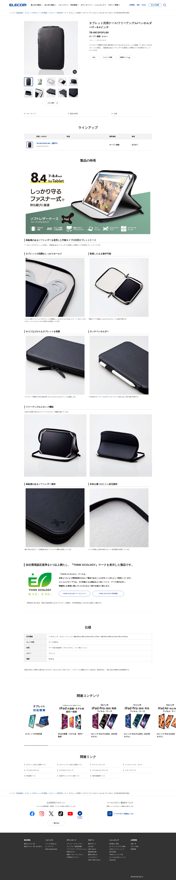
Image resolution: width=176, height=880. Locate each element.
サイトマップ (40, 875)
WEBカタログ (71, 852)
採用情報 (133, 849)
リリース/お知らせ (50, 844)
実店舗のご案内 (114, 844)
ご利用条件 (48, 875)
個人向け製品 (36, 5)
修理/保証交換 (92, 852)
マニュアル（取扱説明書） (75, 846)
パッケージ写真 (107, 57)
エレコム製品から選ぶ (52, 860)
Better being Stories (51, 849)
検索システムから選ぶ (52, 863)
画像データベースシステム (75, 854)
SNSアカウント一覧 (29, 875)
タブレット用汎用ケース (58, 13)
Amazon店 (112, 860)
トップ (11, 13)
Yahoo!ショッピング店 (116, 854)
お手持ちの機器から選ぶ (52, 857)
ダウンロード (86, 5)
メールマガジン (92, 857)
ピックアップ (49, 846)
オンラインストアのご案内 (117, 846)
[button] (49, 840)
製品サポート (92, 844)
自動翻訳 (95, 875)
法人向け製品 (49, 5)
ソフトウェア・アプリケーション (77, 849)
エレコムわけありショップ (117, 857)
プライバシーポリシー (59, 875)
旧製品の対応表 (50, 865)
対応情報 (73, 5)
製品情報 (19, 13)
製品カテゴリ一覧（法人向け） (33, 846)
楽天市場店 (112, 852)
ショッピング (99, 5)
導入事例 (26, 857)
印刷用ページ (125, 57)
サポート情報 (113, 5)
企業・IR (133, 844)
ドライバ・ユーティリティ (75, 844)
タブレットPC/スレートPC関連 (36, 13)
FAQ (93, 57)
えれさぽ (90, 846)
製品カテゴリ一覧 (29, 844)
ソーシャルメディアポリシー (74, 875)
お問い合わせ (92, 849)
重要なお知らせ (92, 854)
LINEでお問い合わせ (94, 860)
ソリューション (28, 854)
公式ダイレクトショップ (116, 849)
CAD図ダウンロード (73, 857)
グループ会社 (135, 846)
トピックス (62, 5)
